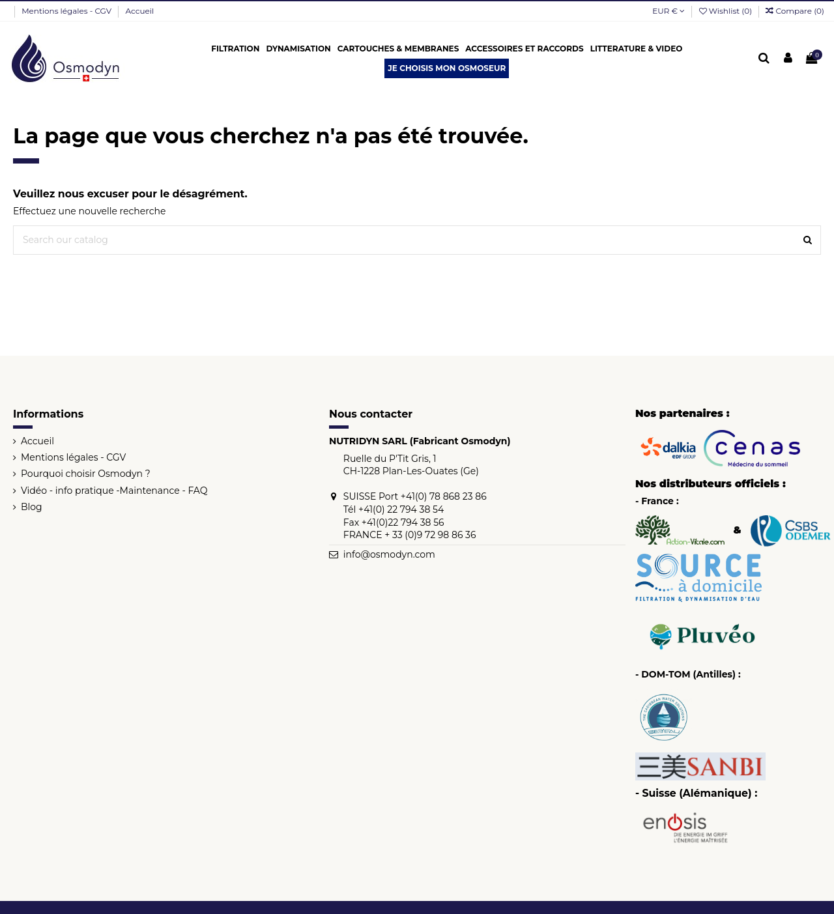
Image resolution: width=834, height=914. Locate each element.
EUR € (668, 11)
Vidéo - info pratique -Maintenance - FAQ (114, 490)
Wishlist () (727, 11)
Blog (31, 507)
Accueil (140, 11)
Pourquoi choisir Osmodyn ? (86, 473)
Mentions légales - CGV (67, 11)
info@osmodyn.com (389, 554)
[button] (235, 49)
